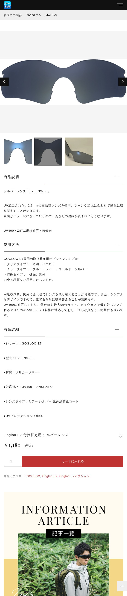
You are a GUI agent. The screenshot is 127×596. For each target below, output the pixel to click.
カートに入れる (72, 461)
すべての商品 (13, 15)
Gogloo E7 (50, 476)
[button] (4, 82)
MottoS (51, 15)
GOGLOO (34, 15)
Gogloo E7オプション (74, 476)
